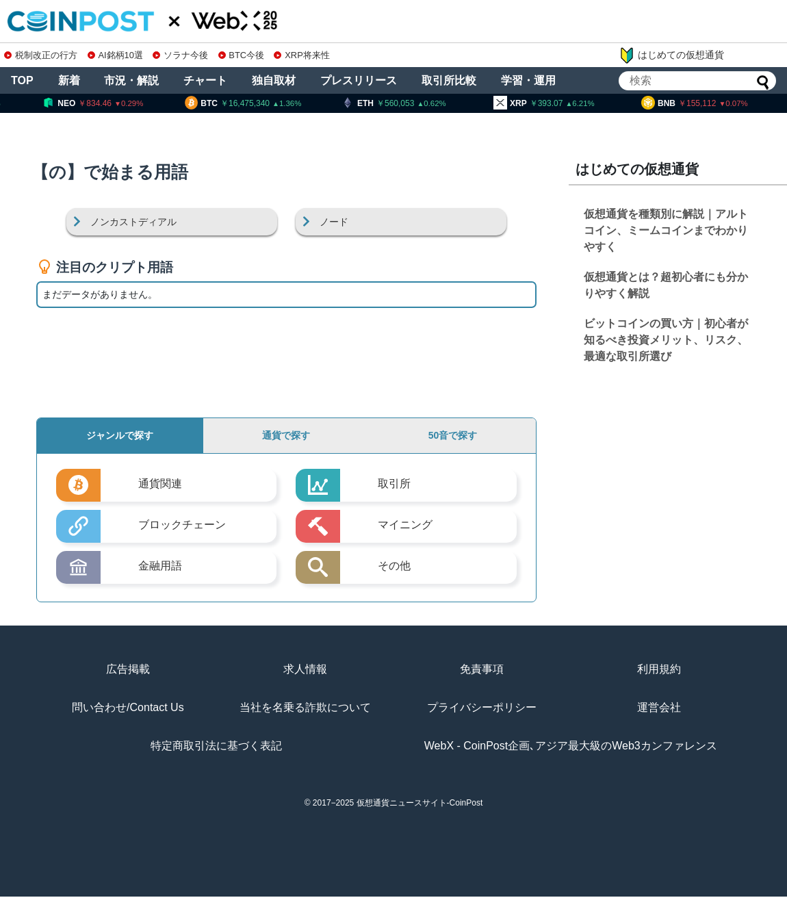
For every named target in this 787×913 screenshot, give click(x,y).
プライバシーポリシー (482, 707)
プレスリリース (358, 80)
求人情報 (305, 669)
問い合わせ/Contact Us (128, 707)
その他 (394, 565)
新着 (69, 80)
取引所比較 (449, 80)
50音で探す (453, 435)
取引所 (394, 483)
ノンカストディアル (133, 221)
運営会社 (659, 707)
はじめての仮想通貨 (671, 55)
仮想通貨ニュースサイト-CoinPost (420, 803)
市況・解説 (131, 80)
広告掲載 (128, 669)
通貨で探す (286, 435)
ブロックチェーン (182, 524)
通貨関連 (160, 483)
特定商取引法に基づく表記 (216, 745)
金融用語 (160, 565)
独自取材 (274, 80)
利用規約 (659, 669)
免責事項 (482, 669)
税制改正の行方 (40, 55)
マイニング (405, 524)
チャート (205, 80)
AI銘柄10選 (115, 55)
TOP (22, 80)
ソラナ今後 (180, 55)
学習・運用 (528, 80)
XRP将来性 (301, 55)
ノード (334, 221)
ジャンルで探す (119, 435)
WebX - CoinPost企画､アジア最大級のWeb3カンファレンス (570, 745)
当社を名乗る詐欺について (305, 707)
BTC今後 (241, 55)
